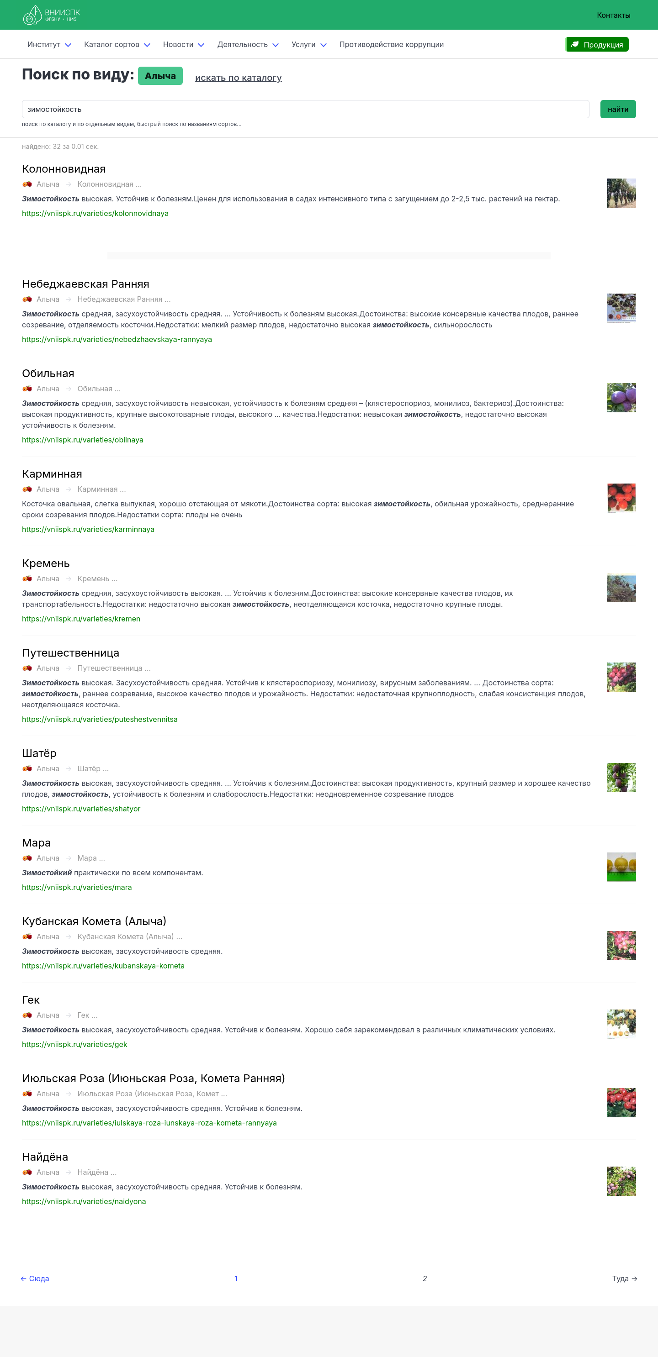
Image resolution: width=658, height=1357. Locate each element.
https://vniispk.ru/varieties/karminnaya (88, 529)
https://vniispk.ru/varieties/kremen (81, 618)
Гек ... (88, 1015)
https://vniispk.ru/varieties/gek (74, 1044)
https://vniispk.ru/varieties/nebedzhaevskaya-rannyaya (117, 339)
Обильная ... (99, 388)
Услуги (304, 44)
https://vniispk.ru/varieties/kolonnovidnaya (95, 213)
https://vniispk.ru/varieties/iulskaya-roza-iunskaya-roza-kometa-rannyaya (149, 1122)
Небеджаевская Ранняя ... (124, 299)
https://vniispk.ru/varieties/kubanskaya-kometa (103, 965)
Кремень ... (98, 578)
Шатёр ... (93, 768)
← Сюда (34, 1278)
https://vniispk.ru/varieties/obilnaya (82, 439)
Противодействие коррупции (392, 44)
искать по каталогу (238, 77)
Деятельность (242, 44)
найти (618, 109)
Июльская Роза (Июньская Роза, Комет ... (153, 1093)
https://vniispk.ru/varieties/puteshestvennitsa (100, 719)
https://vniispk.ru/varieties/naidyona (84, 1201)
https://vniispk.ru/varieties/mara (77, 887)
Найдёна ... (97, 1172)
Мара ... (92, 858)
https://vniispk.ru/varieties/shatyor (81, 808)
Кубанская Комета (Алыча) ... (130, 936)
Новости (178, 44)
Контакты (614, 15)
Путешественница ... (114, 668)
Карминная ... (102, 489)
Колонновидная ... (110, 184)
